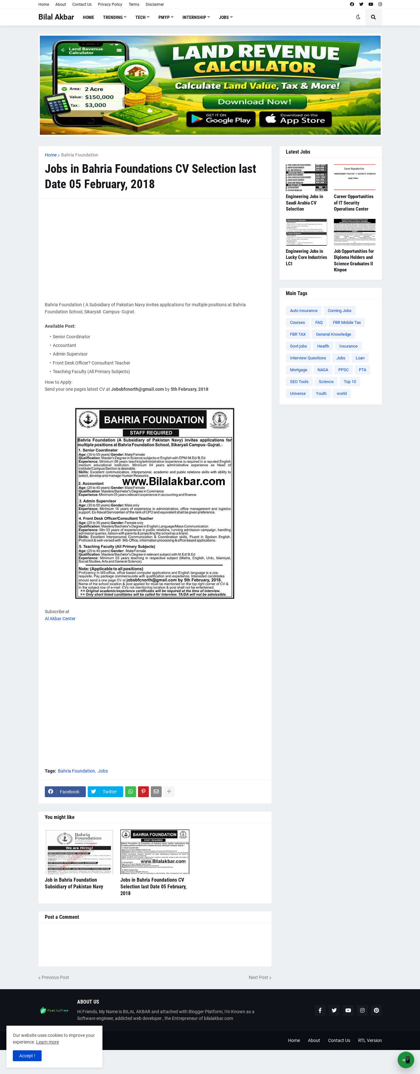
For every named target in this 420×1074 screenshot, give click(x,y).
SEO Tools (299, 381)
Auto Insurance (304, 310)
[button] (358, 17)
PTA (362, 369)
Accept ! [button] (27, 1055)
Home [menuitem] (88, 17)
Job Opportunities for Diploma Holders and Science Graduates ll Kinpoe (354, 260)
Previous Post (55, 977)
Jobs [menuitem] (224, 17)
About (60, 4)
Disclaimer (155, 4)
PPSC (343, 369)
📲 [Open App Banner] (406, 1060)
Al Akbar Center (60, 618)
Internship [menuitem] (194, 17)
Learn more (47, 1042)
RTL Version (370, 1040)
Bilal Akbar (56, 17)
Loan (360, 358)
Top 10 (350, 381)
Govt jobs (298, 346)
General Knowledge (333, 334)
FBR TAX (298, 334)
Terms (134, 4)
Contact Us (82, 4)
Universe (298, 393)
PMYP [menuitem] (164, 17)
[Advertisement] (155, 250)
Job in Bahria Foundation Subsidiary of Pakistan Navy (74, 883)
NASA (323, 369)
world (342, 393)
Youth (321, 393)
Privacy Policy (110, 4)
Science (326, 381)
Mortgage (298, 369)
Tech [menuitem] (140, 17)
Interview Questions (308, 358)
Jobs (103, 771)
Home (43, 4)
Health (323, 346)
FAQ (319, 322)
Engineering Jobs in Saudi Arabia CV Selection (304, 203)
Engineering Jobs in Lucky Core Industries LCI (306, 257)
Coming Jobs (339, 310)
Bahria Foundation (79, 155)
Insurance (348, 346)
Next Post (258, 977)
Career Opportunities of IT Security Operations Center (354, 203)
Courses (297, 322)
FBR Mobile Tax (347, 322)
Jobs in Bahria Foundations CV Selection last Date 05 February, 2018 (153, 886)
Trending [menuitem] (113, 17)
